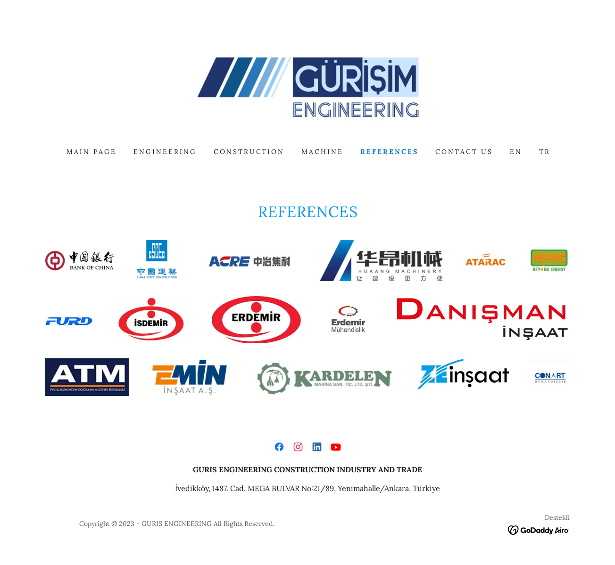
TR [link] (544, 151)
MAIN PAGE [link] (91, 151)
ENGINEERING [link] (165, 151)
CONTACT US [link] (464, 151)
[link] (307, 86)
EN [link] (516, 151)
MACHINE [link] (322, 151)
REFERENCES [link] (389, 151)
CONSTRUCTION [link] (249, 151)
